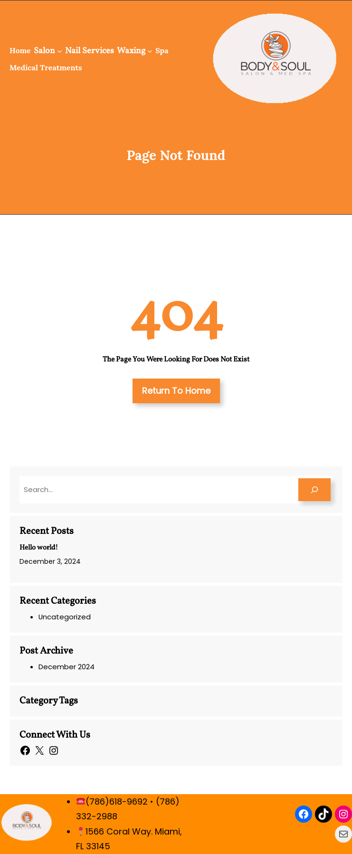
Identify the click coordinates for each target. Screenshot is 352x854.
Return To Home (176, 391)
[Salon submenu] (59, 51)
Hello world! (38, 548)
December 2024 (66, 667)
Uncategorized (64, 617)
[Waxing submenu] (149, 51)
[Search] (314, 489)
